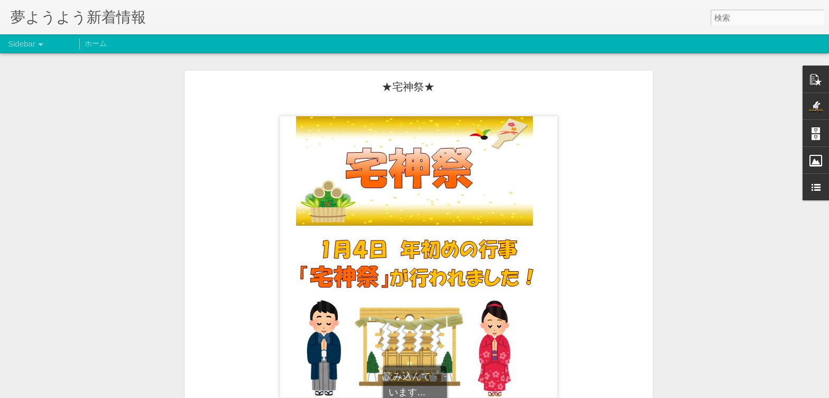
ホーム (96, 43)
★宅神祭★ (408, 86)
